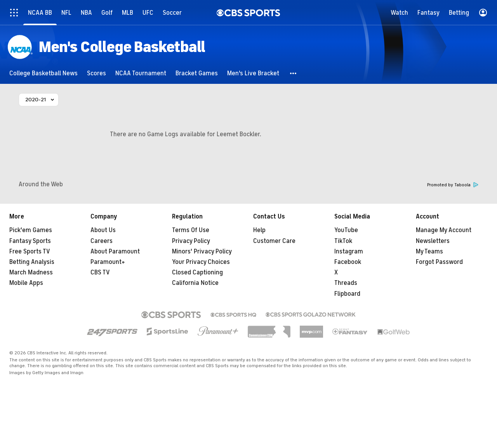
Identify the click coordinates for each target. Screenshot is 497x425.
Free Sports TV (29, 251)
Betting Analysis (31, 262)
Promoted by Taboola (452, 184)
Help (259, 230)
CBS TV (100, 272)
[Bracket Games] (196, 73)
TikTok (343, 241)
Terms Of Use (190, 230)
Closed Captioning (197, 272)
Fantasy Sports (30, 241)
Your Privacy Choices (201, 262)
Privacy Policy (191, 241)
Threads (345, 283)
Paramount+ (107, 262)
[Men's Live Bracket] (253, 73)
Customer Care (274, 241)
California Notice (195, 283)
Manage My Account (443, 230)
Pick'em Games (30, 230)
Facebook (347, 262)
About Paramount (115, 251)
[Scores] (96, 73)
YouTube (346, 230)
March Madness (31, 272)
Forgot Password (439, 262)
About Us (103, 230)
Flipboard (347, 294)
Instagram (348, 251)
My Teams (429, 251)
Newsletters (433, 241)
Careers (101, 241)
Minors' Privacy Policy (202, 251)
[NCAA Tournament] (141, 73)
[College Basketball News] (43, 73)
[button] (293, 73)
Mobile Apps (26, 283)
